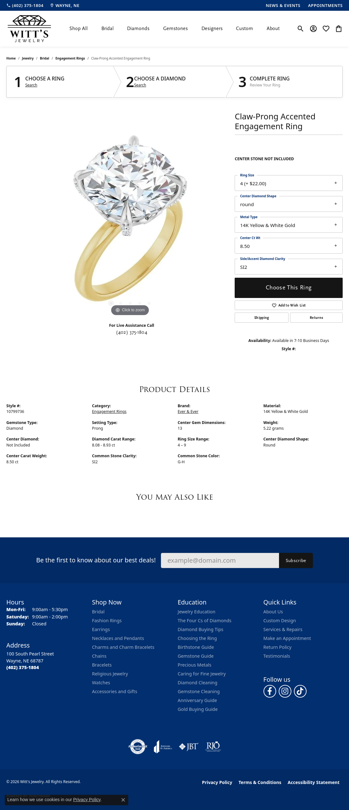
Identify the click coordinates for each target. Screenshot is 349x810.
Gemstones (175, 28)
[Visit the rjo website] (213, 747)
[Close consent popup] (123, 800)
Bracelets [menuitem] (102, 665)
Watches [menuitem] (101, 683)
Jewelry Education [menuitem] (196, 612)
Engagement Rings (70, 58)
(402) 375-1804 (131, 332)
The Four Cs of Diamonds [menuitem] (205, 620)
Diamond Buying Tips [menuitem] (200, 629)
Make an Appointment (287, 638)
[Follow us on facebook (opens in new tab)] (269, 691)
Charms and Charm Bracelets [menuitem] (123, 647)
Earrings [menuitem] (101, 629)
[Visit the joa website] (163, 747)
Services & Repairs (282, 629)
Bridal (107, 28)
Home (11, 58)
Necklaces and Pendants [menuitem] (118, 638)
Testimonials (276, 656)
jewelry (28, 58)
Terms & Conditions (259, 782)
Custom (244, 28)
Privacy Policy (217, 782)
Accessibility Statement (313, 782)
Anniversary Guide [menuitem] (197, 700)
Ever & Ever (188, 411)
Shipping (261, 317)
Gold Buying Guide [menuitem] (198, 709)
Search (31, 85)
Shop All (78, 28)
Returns (316, 317)
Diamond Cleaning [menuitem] (197, 683)
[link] (24, 5)
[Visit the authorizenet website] (138, 747)
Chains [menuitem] (99, 656)
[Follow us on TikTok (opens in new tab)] (300, 691)
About (273, 28)
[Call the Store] (22, 667)
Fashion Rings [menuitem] (107, 620)
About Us (273, 612)
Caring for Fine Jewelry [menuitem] (202, 674)
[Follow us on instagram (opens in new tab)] (285, 691)
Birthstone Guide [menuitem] (196, 647)
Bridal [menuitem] (98, 612)
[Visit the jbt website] (189, 747)
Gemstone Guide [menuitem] (196, 656)
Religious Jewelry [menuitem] (110, 674)
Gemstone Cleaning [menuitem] (199, 691)
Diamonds (138, 28)
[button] (301, 28)
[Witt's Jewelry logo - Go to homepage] (29, 29)
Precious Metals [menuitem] (194, 665)
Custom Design (279, 620)
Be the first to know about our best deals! (95, 560)
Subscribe (296, 560)
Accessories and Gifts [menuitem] (114, 691)
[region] (130, 223)
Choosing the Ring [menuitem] (197, 638)
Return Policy (277, 647)
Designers (212, 28)
